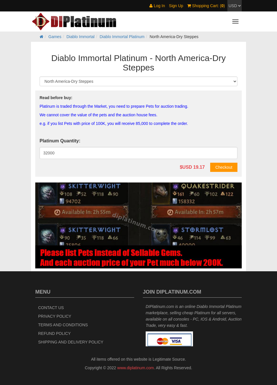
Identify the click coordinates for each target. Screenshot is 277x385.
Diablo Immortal (81, 36)
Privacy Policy (54, 316)
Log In (157, 5)
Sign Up (176, 5)
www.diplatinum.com (135, 368)
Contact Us (51, 307)
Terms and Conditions (63, 325)
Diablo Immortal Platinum (122, 36)
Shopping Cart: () (206, 5)
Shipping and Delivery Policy (70, 342)
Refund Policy (54, 333)
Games (54, 36)
